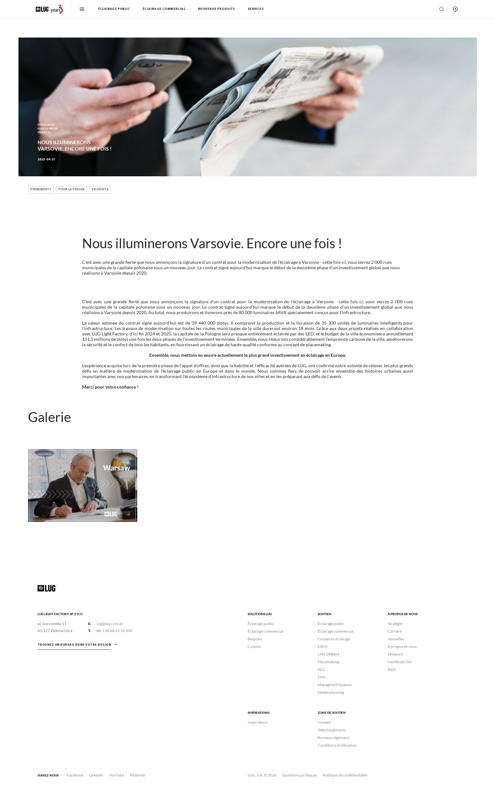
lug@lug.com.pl (110, 623)
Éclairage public (114, 9)
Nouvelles (396, 638)
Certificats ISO (400, 661)
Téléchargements (332, 729)
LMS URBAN (328, 654)
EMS (321, 677)
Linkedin (96, 775)
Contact (324, 722)
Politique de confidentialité (345, 775)
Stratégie (395, 623)
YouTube (116, 775)
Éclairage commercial (164, 9)
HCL (321, 669)
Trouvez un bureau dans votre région (74, 645)
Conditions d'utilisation (337, 745)
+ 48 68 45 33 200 (117, 630)
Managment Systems (335, 684)
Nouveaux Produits (216, 9)
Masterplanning (331, 692)
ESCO (323, 646)
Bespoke (255, 638)
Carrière (395, 631)
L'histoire (395, 654)
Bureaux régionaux (334, 737)
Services (256, 9)
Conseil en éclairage (334, 638)
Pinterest (137, 775)
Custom (254, 646)
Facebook (75, 775)
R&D (392, 669)
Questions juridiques (299, 775)
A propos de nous (402, 646)
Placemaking (328, 661)
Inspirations (258, 722)
